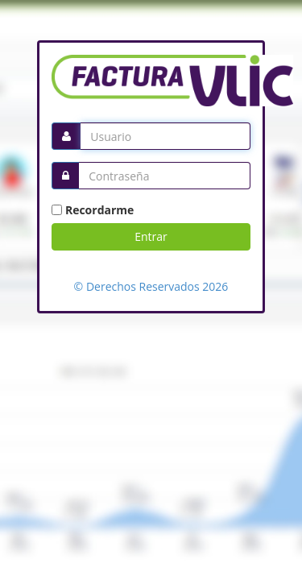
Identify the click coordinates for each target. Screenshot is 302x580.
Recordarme (99, 210)
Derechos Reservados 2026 (155, 286)
